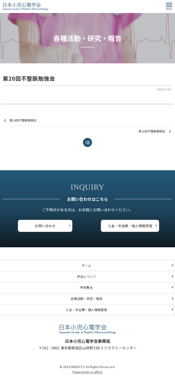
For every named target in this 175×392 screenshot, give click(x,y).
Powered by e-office (88, 372)
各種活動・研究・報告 (87, 298)
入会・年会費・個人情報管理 (130, 225)
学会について (86, 276)
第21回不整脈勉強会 (155, 131)
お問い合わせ (45, 225)
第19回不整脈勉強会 (20, 120)
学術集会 (86, 287)
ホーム (86, 265)
